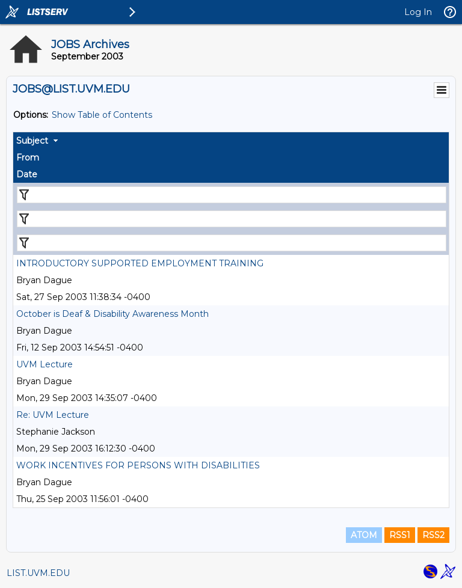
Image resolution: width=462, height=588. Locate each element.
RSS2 (433, 535)
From (27, 157)
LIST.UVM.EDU (38, 573)
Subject (32, 140)
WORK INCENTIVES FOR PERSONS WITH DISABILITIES (138, 465)
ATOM (364, 535)
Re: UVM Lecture (52, 414)
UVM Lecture (44, 364)
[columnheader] (231, 140)
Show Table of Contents (102, 114)
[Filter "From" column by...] (231, 218)
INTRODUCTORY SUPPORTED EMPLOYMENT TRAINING (139, 263)
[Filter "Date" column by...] (231, 242)
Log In (418, 12)
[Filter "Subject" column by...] (231, 194)
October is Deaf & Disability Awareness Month (112, 313)
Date (26, 174)
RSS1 (399, 535)
